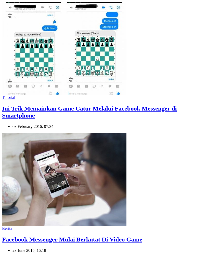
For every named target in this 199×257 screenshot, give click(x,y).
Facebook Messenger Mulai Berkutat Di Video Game (72, 239)
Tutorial (8, 97)
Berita (7, 228)
